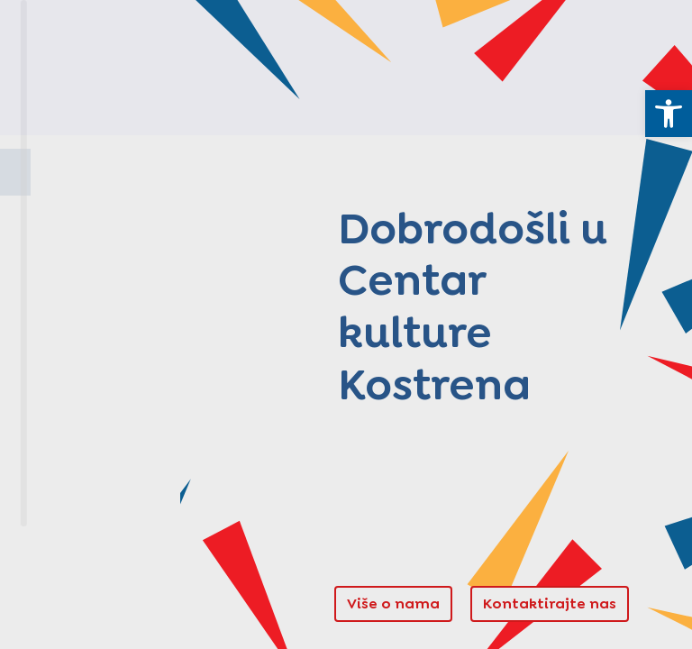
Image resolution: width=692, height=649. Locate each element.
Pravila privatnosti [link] (70, 613)
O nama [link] (63, 218)
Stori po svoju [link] (92, 385)
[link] (668, 113)
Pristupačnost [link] (163, 613)
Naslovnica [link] (79, 171)
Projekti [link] (65, 339)
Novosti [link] (64, 478)
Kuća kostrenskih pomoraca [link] (108, 278)
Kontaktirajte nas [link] (549, 603)
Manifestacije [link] (93, 431)
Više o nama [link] (393, 603)
